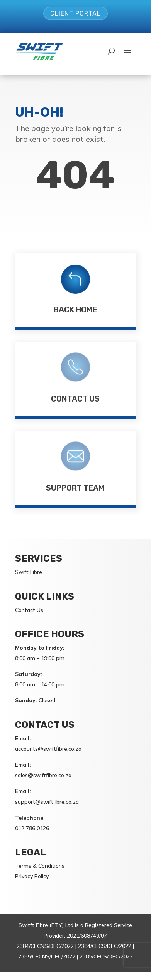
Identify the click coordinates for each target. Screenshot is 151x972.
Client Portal (75, 13)
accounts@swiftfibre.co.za (48, 748)
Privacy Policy (32, 876)
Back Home (75, 309)
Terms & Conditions (39, 865)
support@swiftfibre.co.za (47, 801)
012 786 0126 (32, 828)
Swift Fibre (28, 572)
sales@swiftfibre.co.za (43, 775)
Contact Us (75, 398)
